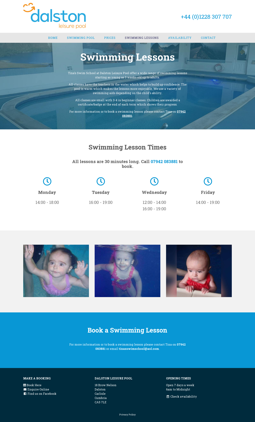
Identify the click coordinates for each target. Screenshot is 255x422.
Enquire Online (36, 389)
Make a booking (37, 378)
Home (53, 38)
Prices (110, 38)
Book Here (32, 385)
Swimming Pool (81, 38)
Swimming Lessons (142, 38)
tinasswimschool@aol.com (139, 349)
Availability (180, 38)
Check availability (181, 396)
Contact (208, 38)
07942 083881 (164, 161)
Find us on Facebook (39, 393)
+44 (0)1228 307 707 (206, 16)
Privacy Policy (127, 414)
